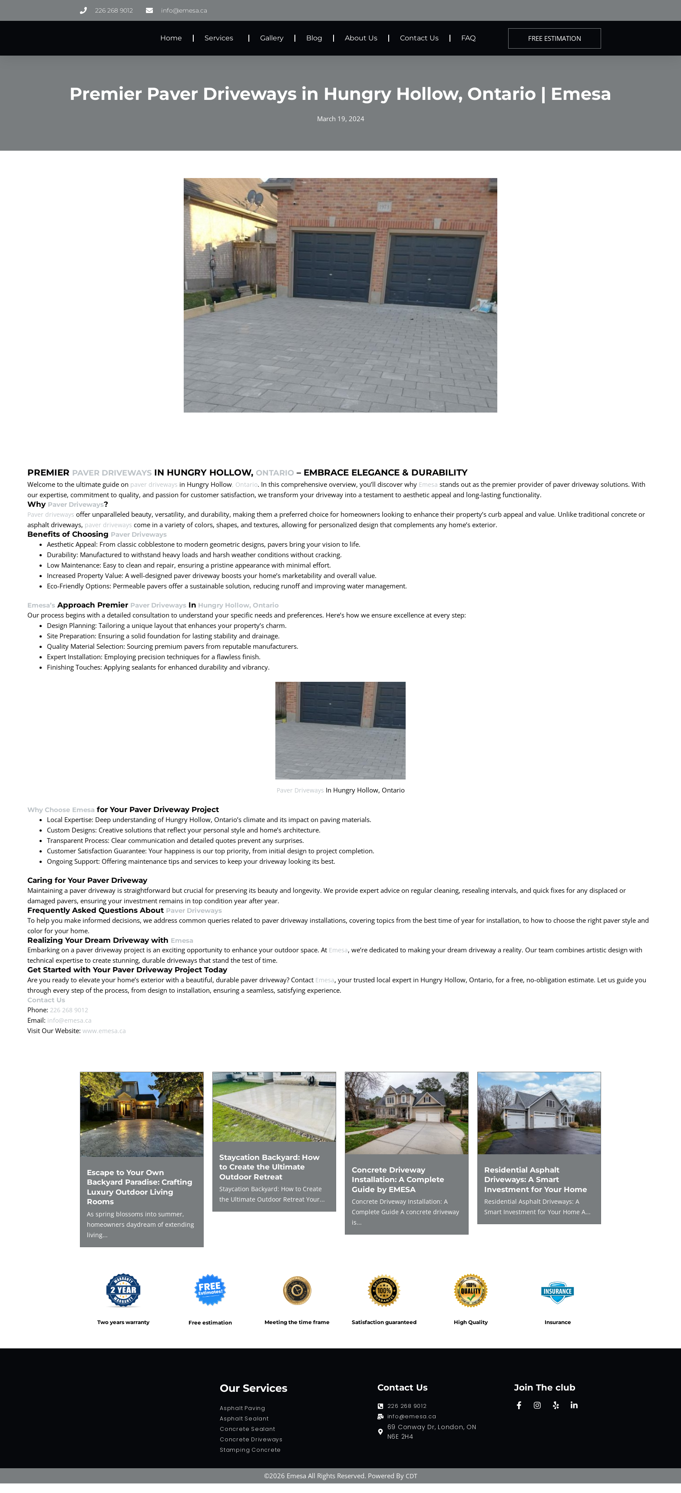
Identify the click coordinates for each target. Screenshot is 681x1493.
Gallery (272, 38)
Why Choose (51, 819)
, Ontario (247, 484)
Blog (314, 38)
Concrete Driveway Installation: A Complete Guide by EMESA (401, 1189)
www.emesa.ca (105, 1040)
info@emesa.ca (70, 1030)
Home (171, 38)
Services (221, 38)
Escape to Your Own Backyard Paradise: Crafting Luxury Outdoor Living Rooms (137, 1196)
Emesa (431, 484)
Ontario (287, 472)
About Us (361, 38)
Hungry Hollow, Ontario (254, 605)
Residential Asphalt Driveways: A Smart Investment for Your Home (538, 1189)
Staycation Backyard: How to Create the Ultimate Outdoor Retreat (273, 1176)
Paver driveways (51, 513)
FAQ (468, 38)
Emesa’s (43, 605)
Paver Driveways (117, 472)
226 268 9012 (71, 1019)
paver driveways (154, 484)
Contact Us (419, 38)
